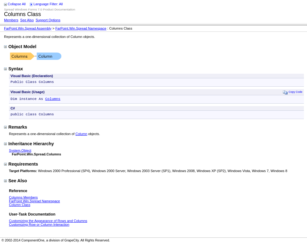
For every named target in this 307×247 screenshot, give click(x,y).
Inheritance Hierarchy (29, 145)
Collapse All (17, 4)
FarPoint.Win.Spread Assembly (27, 28)
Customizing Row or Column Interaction (39, 226)
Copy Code (292, 92)
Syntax (13, 68)
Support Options (48, 20)
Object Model (20, 46)
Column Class (19, 206)
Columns (52, 99)
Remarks (15, 128)
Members (11, 20)
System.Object (20, 152)
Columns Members (23, 199)
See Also (27, 20)
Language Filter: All (48, 4)
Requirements (21, 165)
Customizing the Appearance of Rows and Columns (48, 222)
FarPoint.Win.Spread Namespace (80, 28)
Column (81, 136)
